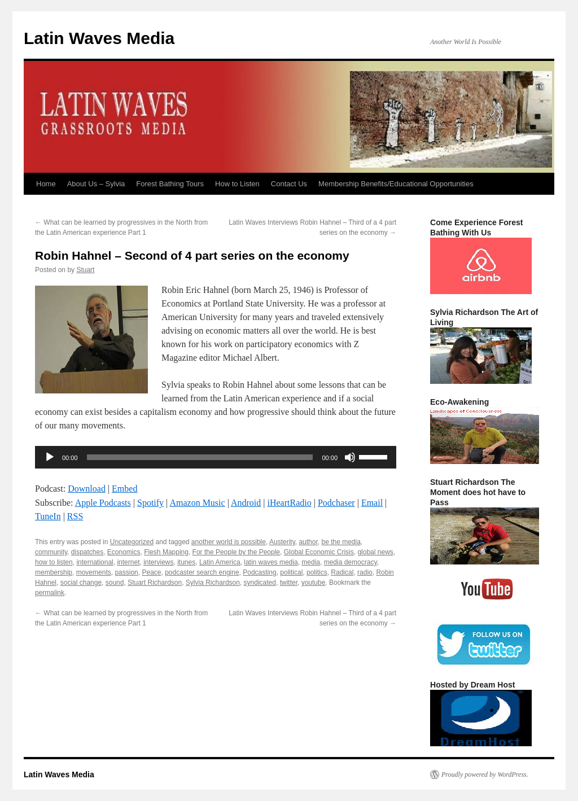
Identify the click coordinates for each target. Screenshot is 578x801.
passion (126, 572)
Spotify (150, 502)
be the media (340, 542)
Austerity (282, 542)
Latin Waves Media (99, 38)
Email (372, 502)
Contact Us (289, 184)
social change (81, 582)
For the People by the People (236, 552)
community (51, 552)
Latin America (219, 562)
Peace (151, 572)
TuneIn (48, 516)
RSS (75, 516)
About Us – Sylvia (96, 184)
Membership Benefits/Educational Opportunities (396, 184)
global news (375, 552)
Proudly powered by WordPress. (484, 774)
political (291, 572)
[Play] (49, 457)
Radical (342, 572)
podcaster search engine (202, 572)
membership (53, 572)
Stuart (85, 270)
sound (115, 582)
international (94, 562)
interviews (158, 562)
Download (87, 488)
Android (246, 502)
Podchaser (336, 502)
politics (316, 572)
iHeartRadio (290, 502)
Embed (124, 488)
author (308, 542)
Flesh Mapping (166, 552)
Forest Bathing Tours (170, 184)
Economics (124, 552)
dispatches (87, 552)
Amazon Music (197, 502)
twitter (288, 582)
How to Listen (237, 184)
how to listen (54, 562)
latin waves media (270, 562)
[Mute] (350, 457)
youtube (313, 582)
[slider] (200, 457)
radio (365, 572)
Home (46, 184)
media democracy (350, 562)
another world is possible (228, 542)
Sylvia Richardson (213, 582)
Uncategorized (132, 542)
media (310, 562)
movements (93, 572)
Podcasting (259, 572)
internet (128, 562)
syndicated (260, 582)
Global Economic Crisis (319, 552)
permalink (49, 593)
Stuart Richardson (155, 582)
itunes (186, 562)
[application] (215, 457)
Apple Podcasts (103, 502)
